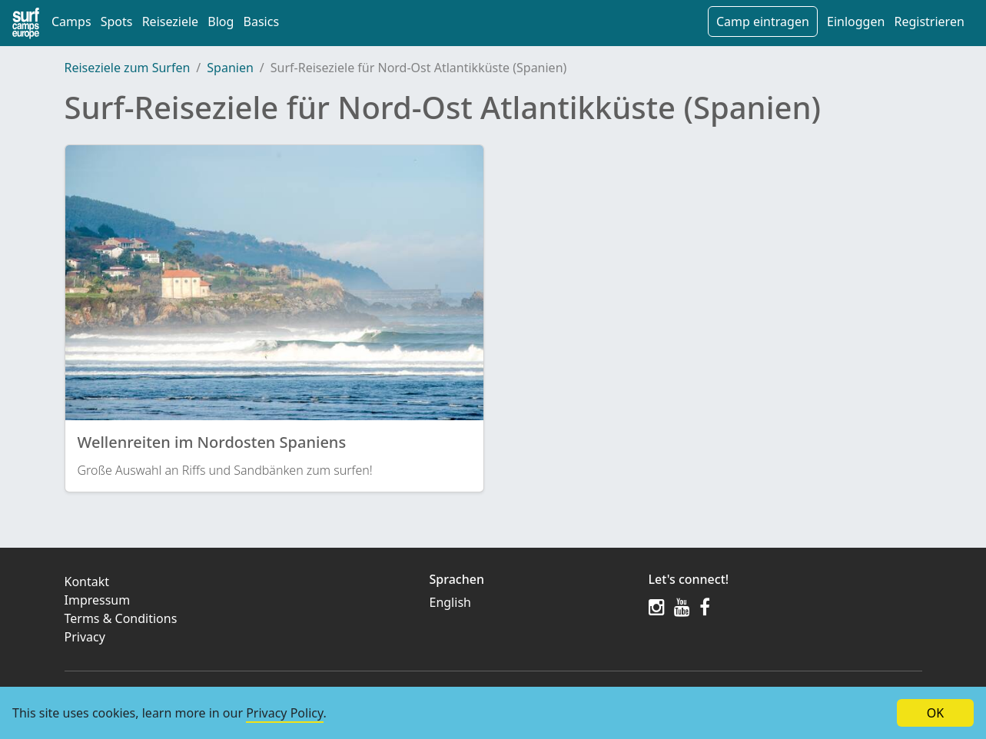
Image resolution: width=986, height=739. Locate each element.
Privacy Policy (284, 712)
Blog (220, 21)
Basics (262, 21)
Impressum (98, 600)
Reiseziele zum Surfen (128, 67)
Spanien (230, 67)
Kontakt (87, 581)
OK (935, 712)
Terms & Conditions (121, 618)
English (450, 602)
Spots (117, 21)
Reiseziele (170, 21)
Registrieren (929, 21)
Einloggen (856, 21)
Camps (71, 21)
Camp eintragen (762, 21)
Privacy (85, 636)
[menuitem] (530, 602)
